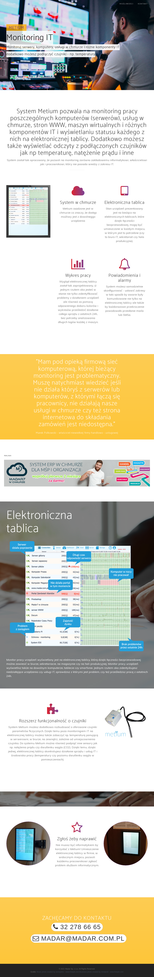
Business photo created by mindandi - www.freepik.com (101, 972)
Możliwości (126, 4)
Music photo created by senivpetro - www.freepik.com (58, 972)
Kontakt (143, 4)
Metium (10, 4)
